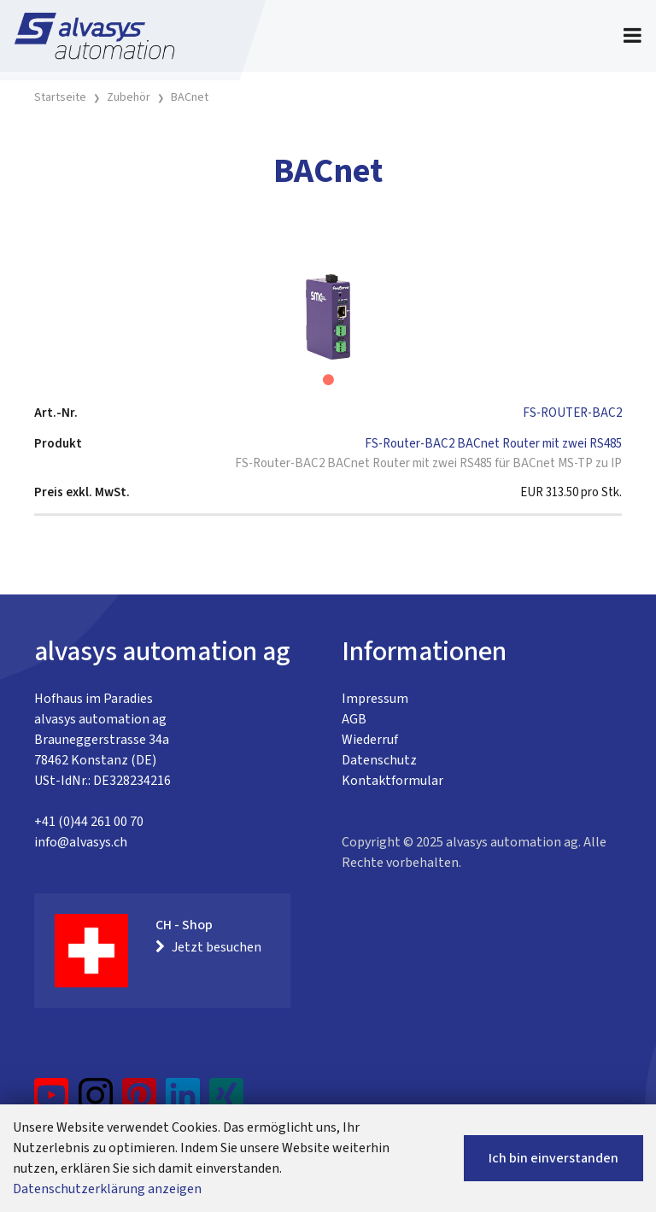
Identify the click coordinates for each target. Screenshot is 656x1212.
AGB (354, 719)
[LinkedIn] (183, 1101)
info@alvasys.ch (80, 842)
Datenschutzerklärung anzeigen (107, 1189)
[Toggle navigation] (632, 35)
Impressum (375, 698)
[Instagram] (95, 1101)
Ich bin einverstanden (553, 1158)
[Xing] (226, 1101)
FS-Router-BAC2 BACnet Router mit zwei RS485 (493, 444)
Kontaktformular (392, 780)
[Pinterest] (139, 1101)
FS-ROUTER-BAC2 (572, 413)
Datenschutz (379, 760)
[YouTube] (51, 1101)
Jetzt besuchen (208, 947)
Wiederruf (370, 739)
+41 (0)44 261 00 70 (89, 821)
